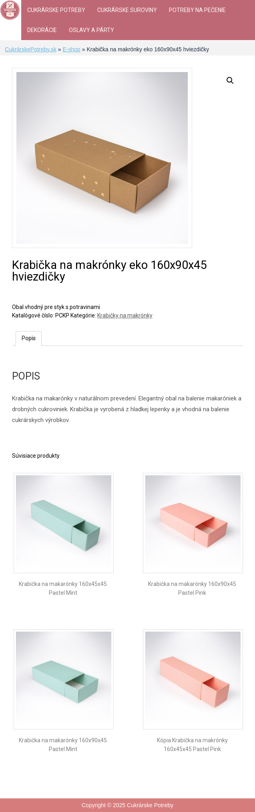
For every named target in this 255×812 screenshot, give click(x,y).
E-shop (71, 49)
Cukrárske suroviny (127, 10)
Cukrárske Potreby (56, 10)
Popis (29, 338)
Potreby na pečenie (197, 10)
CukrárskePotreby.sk (30, 49)
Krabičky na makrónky (125, 315)
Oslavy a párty (91, 30)
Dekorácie (42, 30)
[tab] (29, 338)
